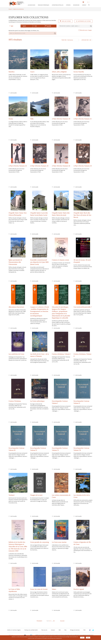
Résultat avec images (85, 30)
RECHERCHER (76, 5)
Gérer (88, 637)
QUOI (23, 26)
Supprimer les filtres (83, 21)
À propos (68, 5)
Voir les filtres (65, 21)
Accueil (10, 9)
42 (54, 621)
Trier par (63, 40)
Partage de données (75, 630)
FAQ (65, 630)
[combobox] (73, 26)
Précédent (39, 621)
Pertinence (70, 40)
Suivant (62, 621)
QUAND (48, 26)
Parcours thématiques (43, 5)
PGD (84, 630)
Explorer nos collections (18, 9)
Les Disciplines (31, 5)
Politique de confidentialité (31, 630)
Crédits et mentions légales (14, 630)
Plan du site (44, 630)
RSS (60, 630)
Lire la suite (13, 93)
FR (87, 2)
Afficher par (85, 40)
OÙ (35, 26)
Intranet (53, 630)
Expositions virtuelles (57, 5)
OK (82, 637)
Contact (84, 5)
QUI (11, 26)
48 (90, 40)
